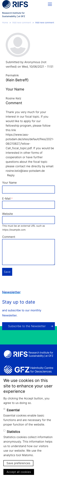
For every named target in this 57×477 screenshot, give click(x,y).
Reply (11, 175)
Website (7, 213)
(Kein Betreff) (17, 80)
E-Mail (6, 198)
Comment (8, 236)
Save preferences (18, 463)
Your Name (9, 182)
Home (5, 22)
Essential (13, 410)
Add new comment (21, 22)
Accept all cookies (19, 472)
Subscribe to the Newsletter (27, 326)
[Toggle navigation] (50, 4)
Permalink (12, 75)
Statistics (13, 431)
